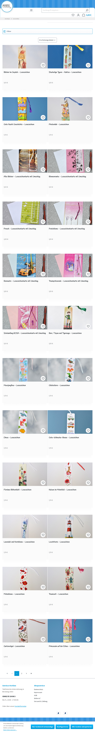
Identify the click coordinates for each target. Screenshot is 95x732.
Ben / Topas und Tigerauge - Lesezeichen (65, 333)
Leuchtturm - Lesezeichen (59, 542)
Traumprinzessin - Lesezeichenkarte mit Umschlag (68, 281)
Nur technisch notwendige (42, 727)
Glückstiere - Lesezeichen (59, 385)
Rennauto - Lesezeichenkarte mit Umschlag (21, 281)
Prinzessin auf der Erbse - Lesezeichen (64, 646)
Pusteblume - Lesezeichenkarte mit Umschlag (67, 229)
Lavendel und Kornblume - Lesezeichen (19, 542)
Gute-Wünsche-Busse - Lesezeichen (64, 438)
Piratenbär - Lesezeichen (59, 124)
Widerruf (37, 698)
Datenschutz (38, 689)
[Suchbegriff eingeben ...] (63, 10)
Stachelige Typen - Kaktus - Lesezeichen (65, 72)
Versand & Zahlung (40, 701)
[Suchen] (87, 10)
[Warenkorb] (86, 15)
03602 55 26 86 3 (8, 696)
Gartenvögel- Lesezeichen (14, 646)
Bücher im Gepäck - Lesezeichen (17, 72)
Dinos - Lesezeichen (12, 438)
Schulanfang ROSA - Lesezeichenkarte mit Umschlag (25, 333)
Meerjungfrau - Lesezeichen (15, 385)
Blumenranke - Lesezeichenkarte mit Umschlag (67, 177)
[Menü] (31, 10)
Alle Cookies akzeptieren (82, 727)
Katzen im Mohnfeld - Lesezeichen (62, 490)
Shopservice (39, 685)
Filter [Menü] (7, 30)
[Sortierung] (47, 40)
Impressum (38, 692)
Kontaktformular (20, 706)
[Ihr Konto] (78, 15)
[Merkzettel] (73, 15)
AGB (35, 695)
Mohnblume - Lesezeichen (14, 594)
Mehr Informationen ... (10, 730)
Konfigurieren (62, 727)
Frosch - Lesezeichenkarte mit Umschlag (20, 229)
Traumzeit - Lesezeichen (58, 594)
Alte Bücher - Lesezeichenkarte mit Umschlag (22, 177)
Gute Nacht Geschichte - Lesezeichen (19, 124)
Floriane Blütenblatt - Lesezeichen (17, 490)
